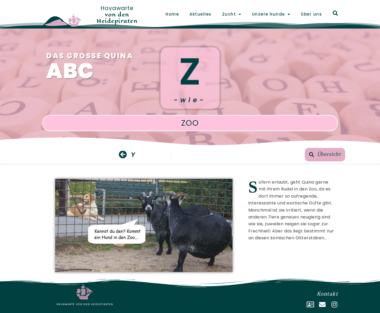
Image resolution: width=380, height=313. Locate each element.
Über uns (311, 14)
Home (172, 14)
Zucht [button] (231, 14)
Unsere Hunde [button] (271, 14)
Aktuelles (200, 14)
